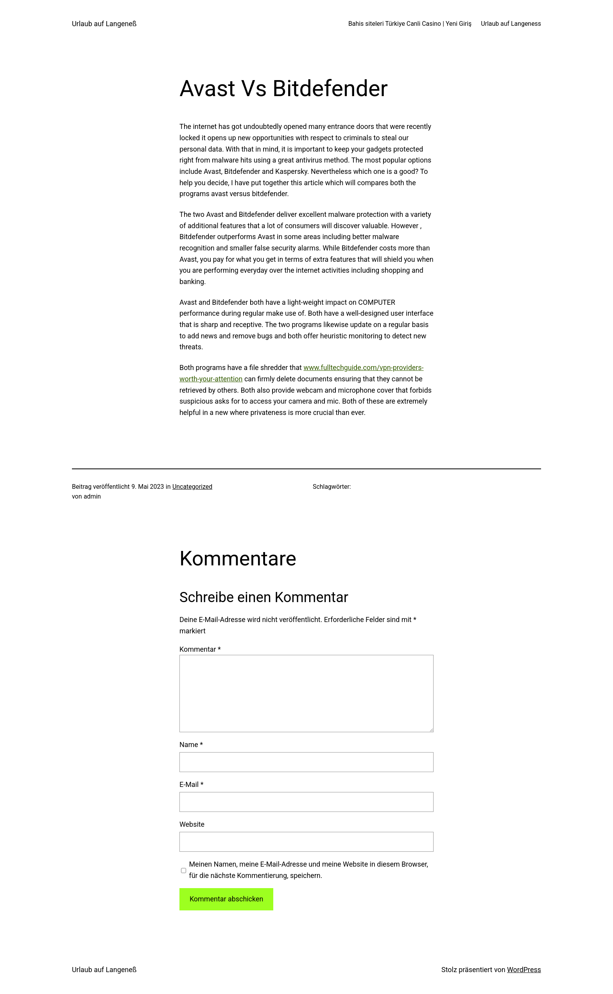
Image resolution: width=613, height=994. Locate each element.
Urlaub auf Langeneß (104, 24)
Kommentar (200, 649)
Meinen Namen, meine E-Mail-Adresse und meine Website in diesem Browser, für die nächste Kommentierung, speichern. (308, 870)
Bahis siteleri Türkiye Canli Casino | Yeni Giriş (409, 23)
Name (191, 744)
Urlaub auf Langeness (511, 23)
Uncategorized (192, 486)
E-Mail (191, 784)
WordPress (524, 969)
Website (191, 824)
